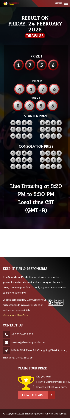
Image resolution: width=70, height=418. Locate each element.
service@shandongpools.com (28, 342)
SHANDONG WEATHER (35, 243)
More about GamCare (15, 315)
